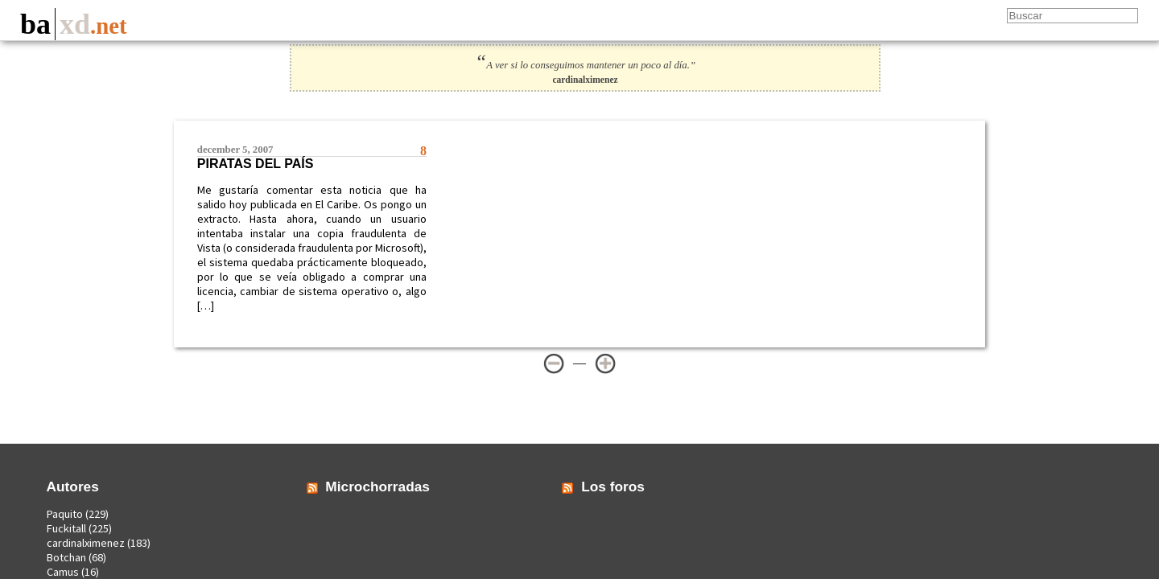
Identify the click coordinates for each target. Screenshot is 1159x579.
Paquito (65, 514)
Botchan (66, 557)
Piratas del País (255, 163)
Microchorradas (377, 486)
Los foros (613, 486)
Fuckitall (66, 528)
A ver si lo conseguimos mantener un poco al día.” (585, 65)
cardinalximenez (86, 543)
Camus (63, 572)
